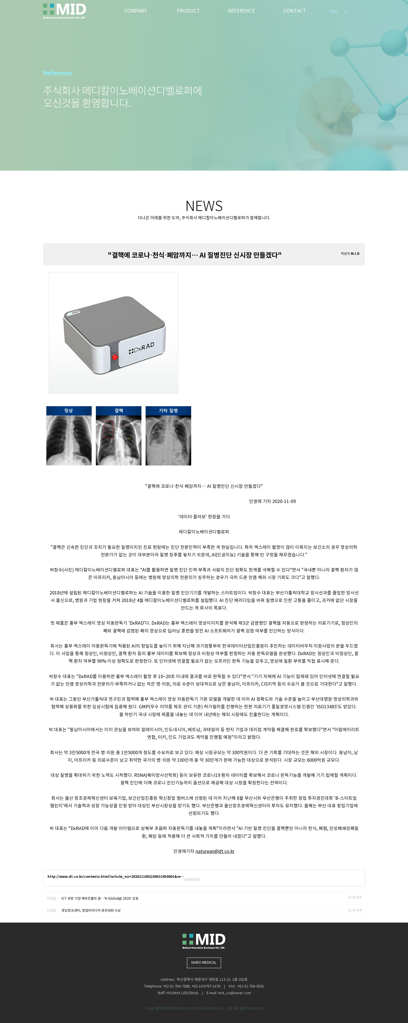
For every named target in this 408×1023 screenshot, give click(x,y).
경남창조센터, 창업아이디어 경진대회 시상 (91, 911)
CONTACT (294, 11)
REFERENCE (241, 11)
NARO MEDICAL (204, 963)
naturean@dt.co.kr (215, 851)
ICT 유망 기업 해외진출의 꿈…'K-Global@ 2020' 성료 (100, 898)
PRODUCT (188, 11)
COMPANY (135, 11)
